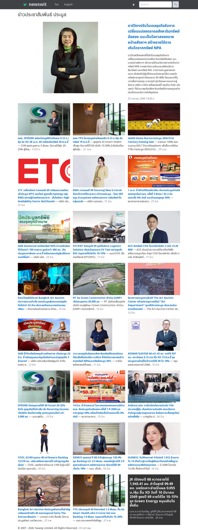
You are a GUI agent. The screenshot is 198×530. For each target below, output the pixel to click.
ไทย (57, 4)
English (68, 4)
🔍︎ (175, 4)
